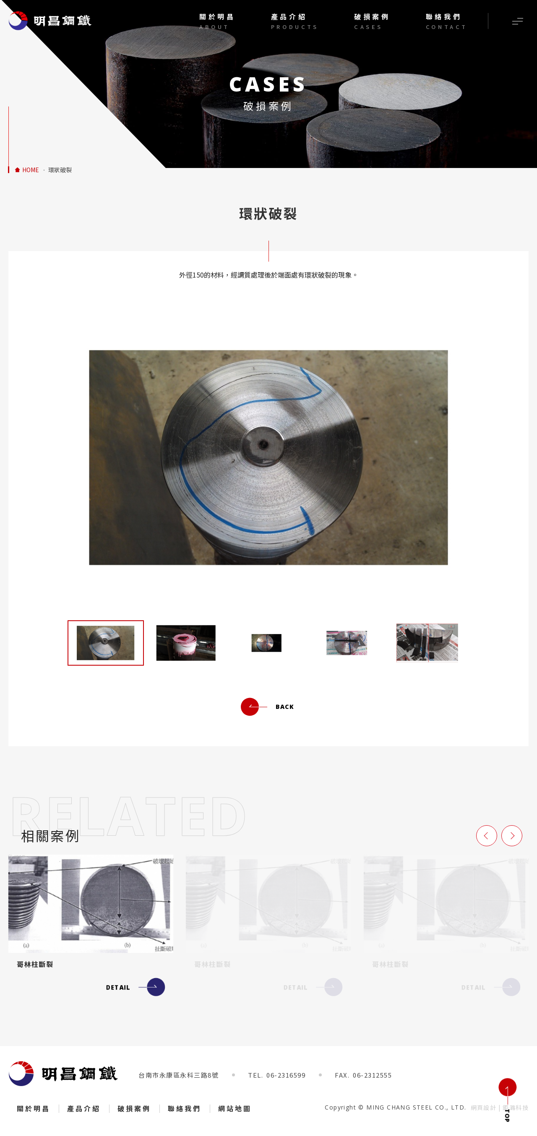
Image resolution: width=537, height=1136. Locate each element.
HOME (30, 170)
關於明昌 (33, 1108)
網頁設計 (484, 1107)
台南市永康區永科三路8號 (178, 1074)
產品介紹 (84, 1108)
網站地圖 (235, 1108)
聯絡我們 (184, 1108)
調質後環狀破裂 (50, 21)
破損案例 (134, 1108)
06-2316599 (285, 1074)
